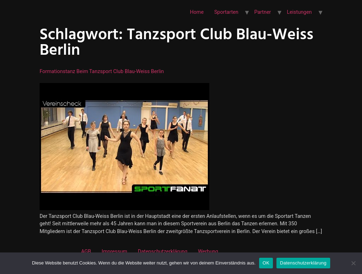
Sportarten (226, 12)
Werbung (208, 252)
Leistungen (299, 12)
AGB (86, 252)
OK (266, 263)
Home (197, 12)
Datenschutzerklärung (162, 252)
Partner (262, 12)
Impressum (114, 252)
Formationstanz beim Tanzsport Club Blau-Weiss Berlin (102, 71)
